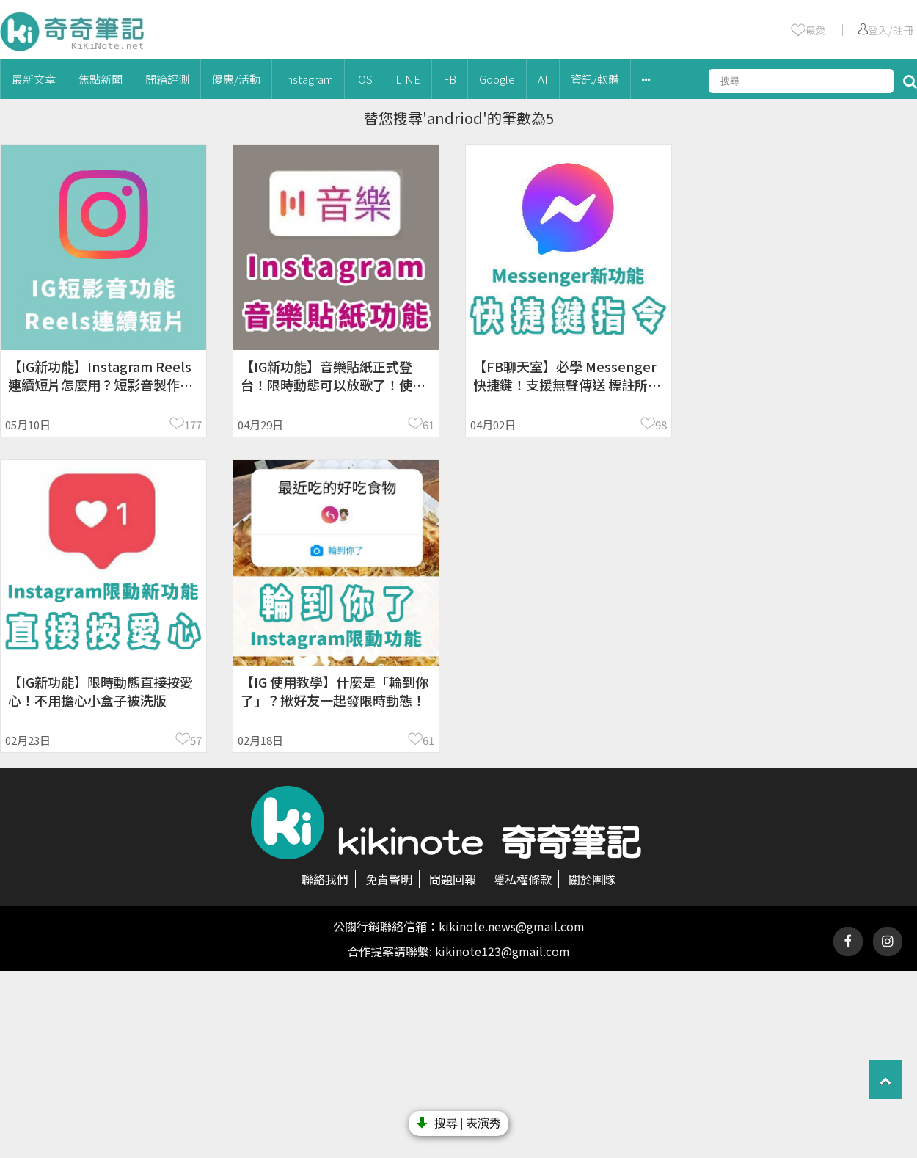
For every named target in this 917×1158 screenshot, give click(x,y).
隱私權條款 (522, 879)
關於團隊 (592, 879)
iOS (364, 79)
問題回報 (452, 879)
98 (661, 424)
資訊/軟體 (595, 79)
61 (428, 424)
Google (497, 79)
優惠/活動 (236, 79)
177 (193, 424)
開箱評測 (167, 79)
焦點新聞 (100, 79)
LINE (407, 79)
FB (449, 79)
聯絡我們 (325, 879)
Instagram (308, 79)
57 (196, 740)
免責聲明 (388, 879)
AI (543, 79)
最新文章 (34, 79)
